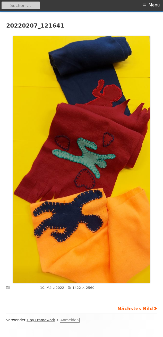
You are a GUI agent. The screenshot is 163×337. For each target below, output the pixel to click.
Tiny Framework (41, 320)
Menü (154, 5)
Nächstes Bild (135, 308)
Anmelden (70, 320)
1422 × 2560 (83, 288)
